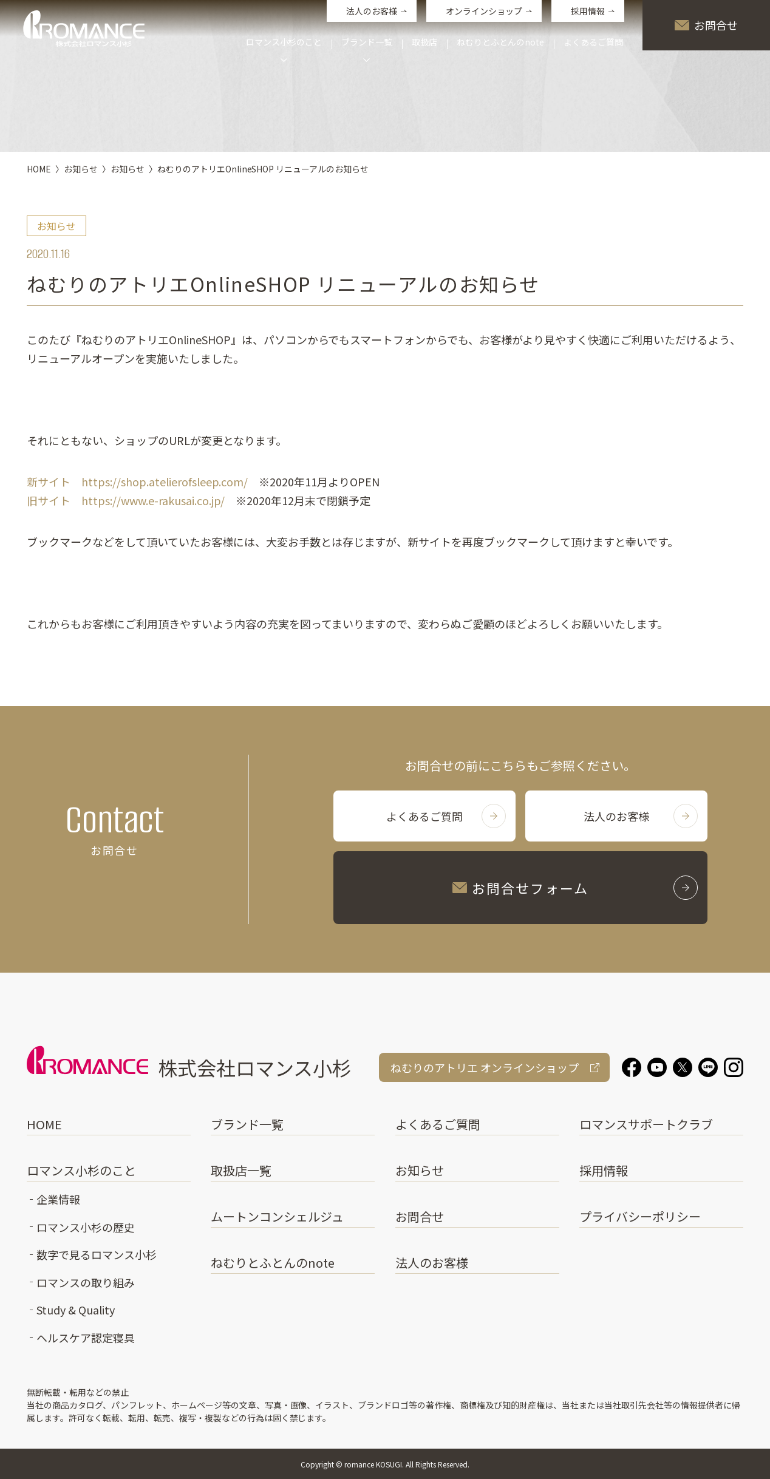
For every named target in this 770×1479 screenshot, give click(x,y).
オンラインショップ (484, 11)
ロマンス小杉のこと (81, 1170)
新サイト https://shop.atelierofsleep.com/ (137, 481)
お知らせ (419, 1170)
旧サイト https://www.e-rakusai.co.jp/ (126, 500)
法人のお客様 (371, 11)
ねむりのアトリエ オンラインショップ (484, 1067)
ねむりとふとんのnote (500, 43)
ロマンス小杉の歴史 (85, 1227)
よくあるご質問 (593, 43)
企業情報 (58, 1199)
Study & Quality (75, 1310)
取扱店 (424, 43)
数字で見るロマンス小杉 (96, 1254)
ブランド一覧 (247, 1124)
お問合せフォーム (575, 887)
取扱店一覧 (241, 1170)
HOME (44, 1124)
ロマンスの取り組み (85, 1282)
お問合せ (706, 25)
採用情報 (588, 11)
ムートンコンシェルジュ (277, 1216)
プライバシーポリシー (640, 1216)
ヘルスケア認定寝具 (85, 1337)
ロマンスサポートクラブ (646, 1124)
